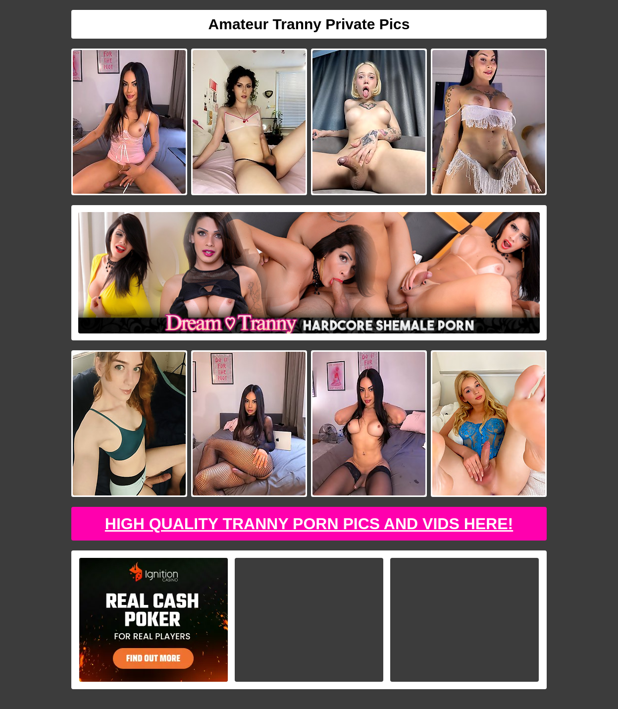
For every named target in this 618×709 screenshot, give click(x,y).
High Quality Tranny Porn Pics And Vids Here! (309, 524)
